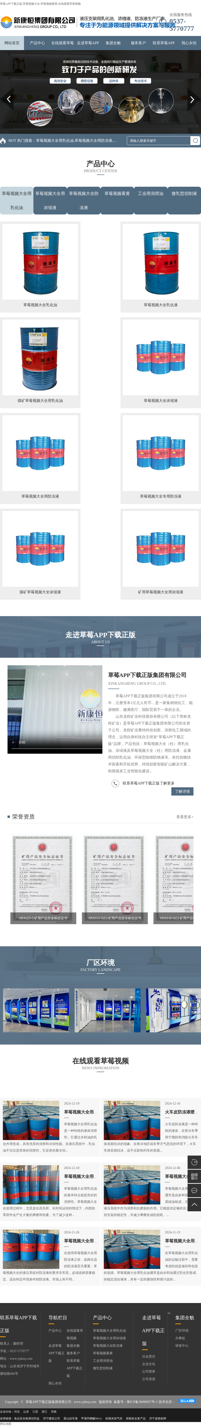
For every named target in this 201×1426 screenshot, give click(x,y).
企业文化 (148, 1364)
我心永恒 (189, 43)
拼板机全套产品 (136, 1418)
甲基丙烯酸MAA (91, 1418)
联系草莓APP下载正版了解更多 (143, 783)
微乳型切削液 (184, 193)
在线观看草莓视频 (75, 1334)
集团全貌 (113, 43)
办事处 (180, 1338)
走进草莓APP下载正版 (56, 1353)
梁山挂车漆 (71, 1418)
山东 (26, 1411)
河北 (17, 1411)
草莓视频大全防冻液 (108, 1345)
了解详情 (182, 791)
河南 (53, 1411)
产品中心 (37, 43)
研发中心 (182, 1345)
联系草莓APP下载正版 (75, 1368)
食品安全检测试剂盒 (27, 1418)
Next (190, 89)
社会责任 (148, 1356)
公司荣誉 (148, 1371)
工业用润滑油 (150, 193)
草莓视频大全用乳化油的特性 (91, 1112)
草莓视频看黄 (117, 193)
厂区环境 (182, 1330)
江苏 (35, 1411)
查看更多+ (184, 817)
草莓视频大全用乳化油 (109, 1330)
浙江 (44, 1411)
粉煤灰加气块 (113, 1418)
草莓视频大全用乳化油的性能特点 (96, 1176)
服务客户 (138, 43)
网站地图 (5, 1424)
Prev (2, 89)
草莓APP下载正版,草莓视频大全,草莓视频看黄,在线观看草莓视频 (40, 3)
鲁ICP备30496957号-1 (142, 1402)
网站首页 (12, 43)
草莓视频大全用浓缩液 (109, 1338)
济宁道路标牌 (157, 1418)
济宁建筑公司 (51, 1418)
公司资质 (148, 1379)
